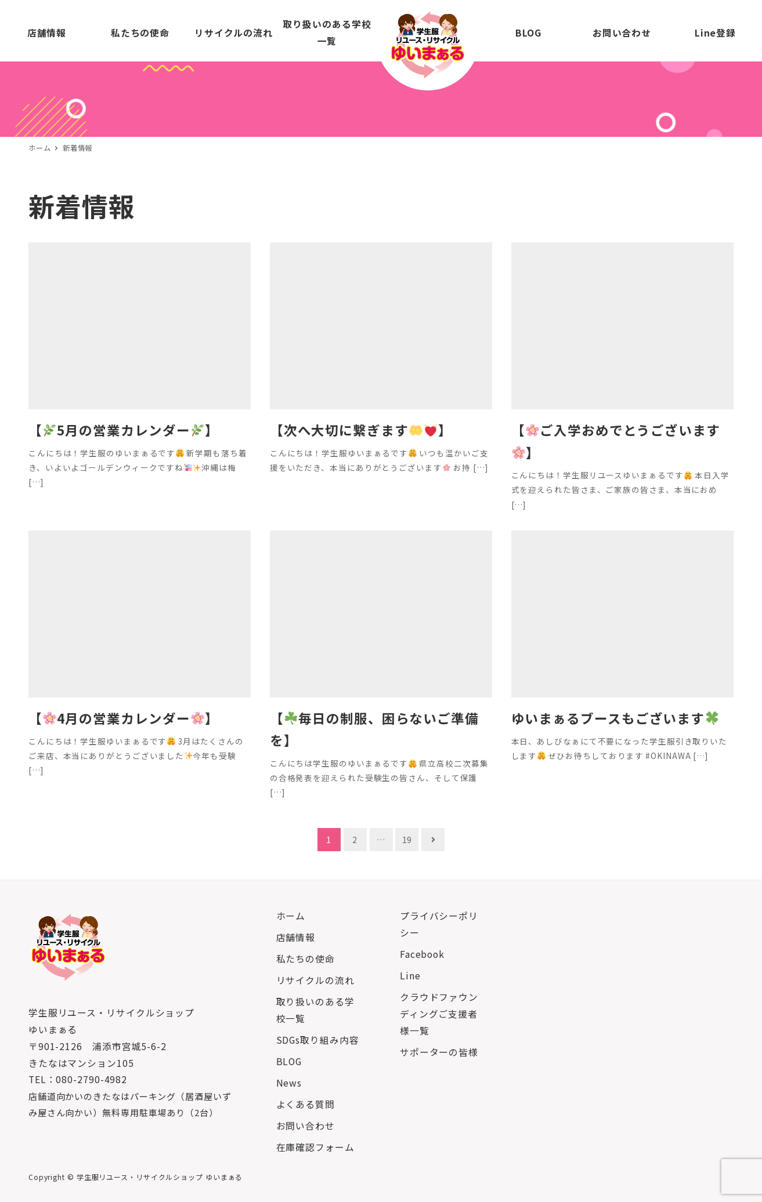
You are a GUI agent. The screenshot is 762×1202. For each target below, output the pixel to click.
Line (410, 975)
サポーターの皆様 (439, 1052)
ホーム (291, 916)
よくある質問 (305, 1104)
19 (407, 839)
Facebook (422, 954)
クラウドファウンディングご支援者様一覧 (439, 1013)
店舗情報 (296, 937)
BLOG (289, 1061)
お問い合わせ (305, 1125)
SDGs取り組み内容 (317, 1040)
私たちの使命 (305, 958)
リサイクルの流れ (315, 980)
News (289, 1083)
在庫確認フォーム (315, 1147)
